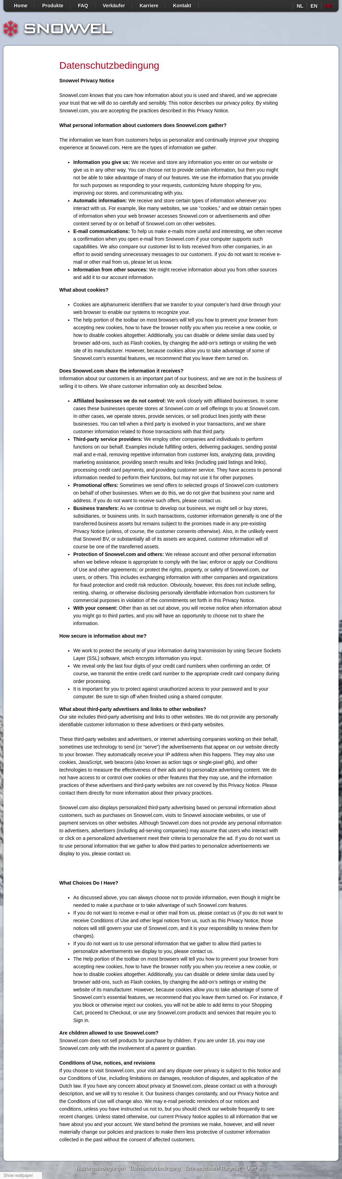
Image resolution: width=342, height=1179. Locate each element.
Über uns (256, 1168)
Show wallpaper (18, 1175)
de (328, 6)
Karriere (149, 5)
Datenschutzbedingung (155, 1168)
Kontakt (182, 5)
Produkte (53, 5)
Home (21, 5)
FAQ (83, 5)
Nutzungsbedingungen (100, 1168)
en (314, 6)
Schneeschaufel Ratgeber (213, 1168)
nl (300, 6)
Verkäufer (114, 5)
